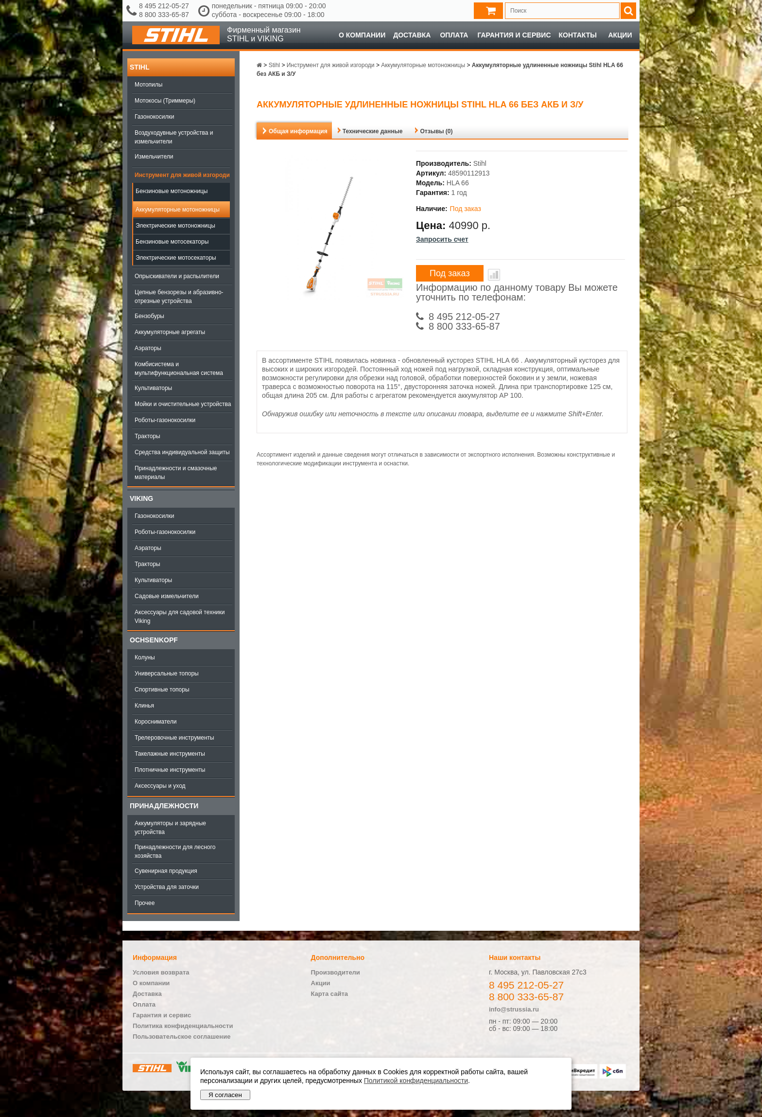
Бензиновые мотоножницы (172, 191)
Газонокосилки (154, 116)
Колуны (145, 657)
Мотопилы (148, 84)
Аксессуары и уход (160, 785)
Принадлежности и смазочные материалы (176, 472)
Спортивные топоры (162, 689)
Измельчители (154, 156)
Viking (141, 498)
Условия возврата (161, 972)
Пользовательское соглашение (181, 1036)
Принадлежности (164, 806)
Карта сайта (329, 993)
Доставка (412, 35)
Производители (335, 972)
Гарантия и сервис (514, 35)
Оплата (454, 35)
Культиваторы (153, 388)
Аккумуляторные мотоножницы (178, 209)
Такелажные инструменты (170, 753)
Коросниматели (155, 721)
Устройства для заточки (167, 887)
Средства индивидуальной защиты (182, 452)
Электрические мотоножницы (175, 225)
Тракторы (147, 436)
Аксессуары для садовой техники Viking (180, 616)
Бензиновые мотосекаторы (172, 241)
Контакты (578, 35)
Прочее (145, 903)
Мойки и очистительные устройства (183, 404)
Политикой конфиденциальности (416, 1080)
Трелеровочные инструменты (174, 737)
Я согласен (225, 1095)
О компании (362, 35)
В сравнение (494, 275)
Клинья (144, 705)
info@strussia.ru (514, 1009)
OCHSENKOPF (154, 640)
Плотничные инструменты (170, 769)
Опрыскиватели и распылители (177, 276)
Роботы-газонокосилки (165, 420)
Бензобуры (149, 316)
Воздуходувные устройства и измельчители (174, 137)
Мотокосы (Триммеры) (165, 100)
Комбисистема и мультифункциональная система (179, 368)
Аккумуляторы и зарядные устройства (170, 827)
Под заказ (450, 273)
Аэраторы (148, 348)
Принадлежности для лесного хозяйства (175, 851)
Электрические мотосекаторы (176, 257)
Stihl (139, 67)
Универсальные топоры (167, 673)
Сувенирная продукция (166, 871)
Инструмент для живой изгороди (182, 175)
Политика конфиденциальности (183, 1025)
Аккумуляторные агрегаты (170, 332)
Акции (620, 35)
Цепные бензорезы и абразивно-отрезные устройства (179, 296)
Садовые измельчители (167, 596)
